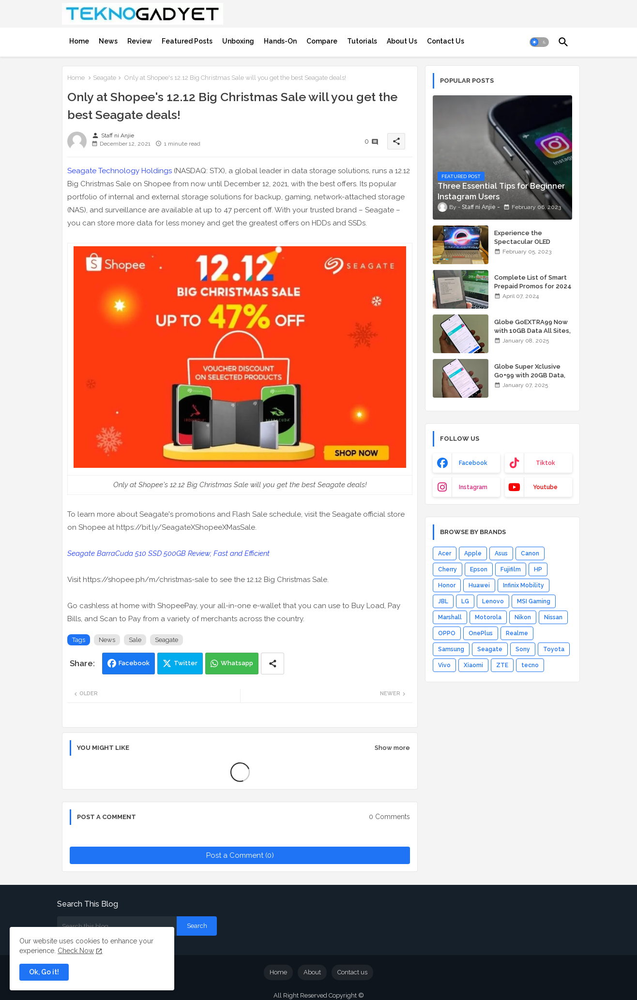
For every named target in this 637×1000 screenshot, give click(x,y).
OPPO (446, 633)
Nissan (553, 617)
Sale (135, 639)
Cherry (447, 569)
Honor (446, 585)
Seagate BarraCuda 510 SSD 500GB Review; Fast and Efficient (168, 553)
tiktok (545, 463)
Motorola (488, 617)
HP (538, 569)
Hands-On (280, 41)
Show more (392, 747)
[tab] (79, 41)
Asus (501, 553)
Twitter (185, 663)
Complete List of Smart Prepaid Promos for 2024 (533, 282)
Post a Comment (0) (240, 855)
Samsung (451, 649)
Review (139, 41)
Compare (321, 41)
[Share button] (272, 663)
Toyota (553, 649)
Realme (517, 633)
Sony (523, 649)
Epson (478, 569)
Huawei (479, 585)
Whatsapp (237, 663)
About (312, 972)
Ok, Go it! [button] (44, 972)
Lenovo (493, 601)
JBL (443, 601)
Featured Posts (187, 41)
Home (79, 41)
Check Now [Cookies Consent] (76, 951)
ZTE (502, 665)
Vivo (444, 665)
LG (465, 601)
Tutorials (362, 41)
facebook (473, 463)
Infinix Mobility (523, 585)
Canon (530, 553)
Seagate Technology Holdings (119, 170)
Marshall (450, 617)
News (108, 41)
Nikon (523, 617)
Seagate (104, 77)
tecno (530, 665)
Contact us (352, 972)
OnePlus (481, 633)
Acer (444, 553)
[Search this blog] (117, 926)
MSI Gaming (533, 601)
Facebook (134, 663)
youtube (545, 487)
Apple (473, 553)
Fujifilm (510, 569)
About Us (402, 41)
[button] (539, 42)
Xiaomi (473, 665)
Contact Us (445, 41)
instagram (473, 487)
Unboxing (238, 41)
